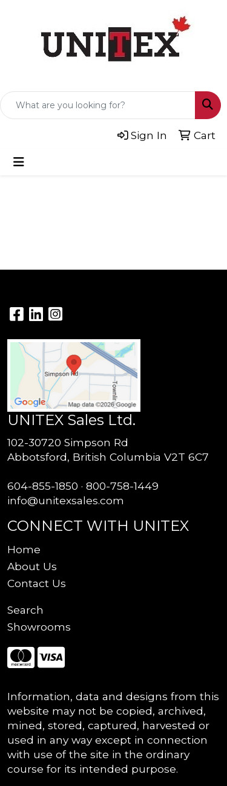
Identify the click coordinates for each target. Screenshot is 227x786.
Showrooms (39, 626)
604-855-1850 (42, 485)
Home (24, 549)
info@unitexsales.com (65, 500)
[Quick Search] (98, 105)
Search (25, 609)
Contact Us (36, 583)
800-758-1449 (122, 485)
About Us (32, 566)
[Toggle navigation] (18, 162)
